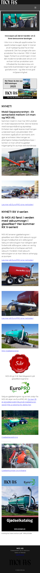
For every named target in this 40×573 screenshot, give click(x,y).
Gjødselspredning (10, 437)
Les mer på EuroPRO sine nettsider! (17, 205)
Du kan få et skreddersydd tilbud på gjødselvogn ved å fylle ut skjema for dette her (19, 402)
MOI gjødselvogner (10, 351)
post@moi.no (20, 554)
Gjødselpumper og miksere (14, 471)
